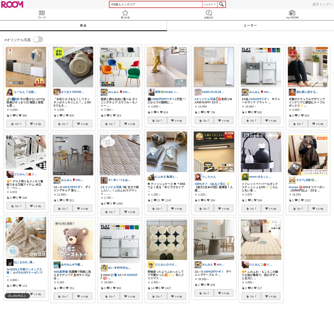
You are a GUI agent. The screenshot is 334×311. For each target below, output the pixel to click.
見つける (125, 14)
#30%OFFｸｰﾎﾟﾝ (213, 271)
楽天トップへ (322, 4)
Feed (42, 14)
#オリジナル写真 (111, 187)
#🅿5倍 (14, 99)
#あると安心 (218, 184)
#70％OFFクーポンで (29, 272)
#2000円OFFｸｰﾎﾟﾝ (162, 99)
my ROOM (292, 14)
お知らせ (208, 14)
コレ (18, 124)
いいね (37, 124)
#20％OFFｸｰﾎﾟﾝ (72, 187)
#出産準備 (61, 271)
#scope (293, 187)
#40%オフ (201, 184)
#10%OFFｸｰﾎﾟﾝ (259, 99)
